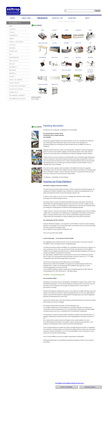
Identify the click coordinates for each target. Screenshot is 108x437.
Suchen (98, 10)
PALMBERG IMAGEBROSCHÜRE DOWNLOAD (69, 383)
